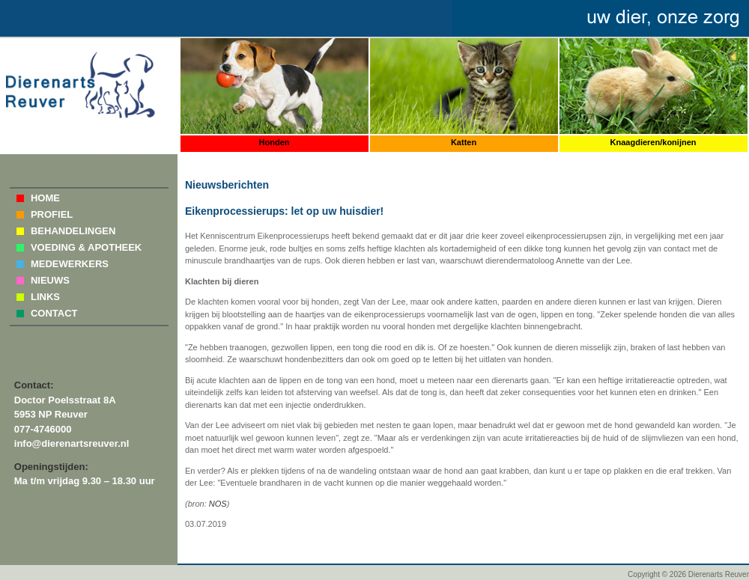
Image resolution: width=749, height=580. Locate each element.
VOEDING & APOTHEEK (86, 247)
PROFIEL (52, 214)
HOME (45, 198)
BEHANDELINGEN (73, 230)
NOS (218, 503)
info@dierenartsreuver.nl (72, 443)
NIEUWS (50, 280)
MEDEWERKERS (70, 263)
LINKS (45, 296)
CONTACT (54, 313)
